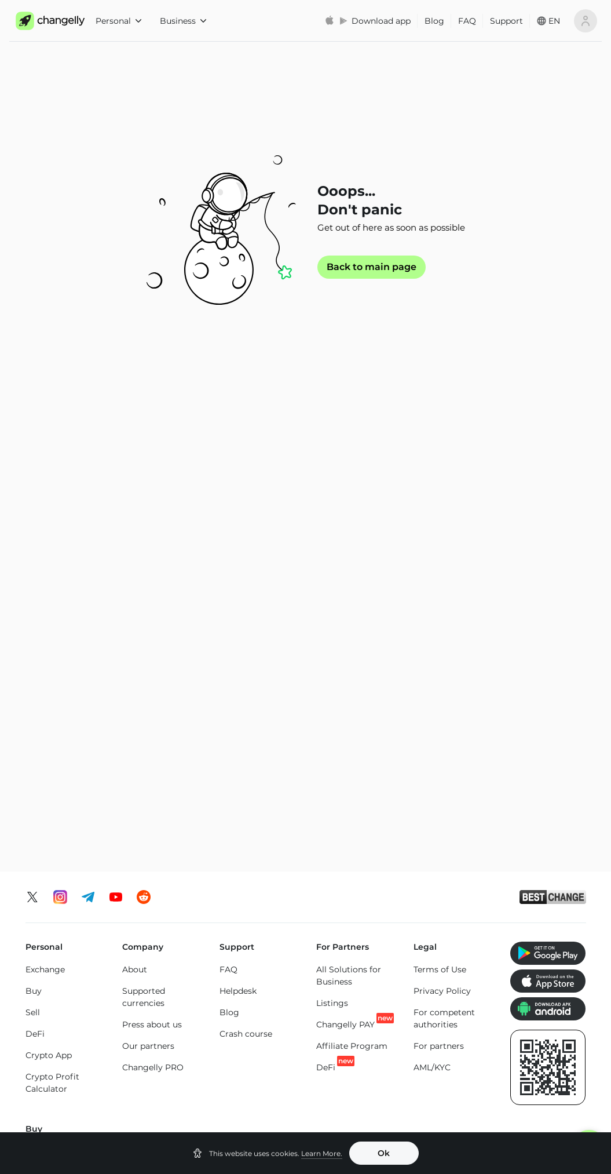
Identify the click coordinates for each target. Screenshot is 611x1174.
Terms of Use (440, 516)
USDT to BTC (387, 880)
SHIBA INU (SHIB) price (547, 1078)
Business (183, 21)
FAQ (467, 21)
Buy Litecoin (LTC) (62, 753)
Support (506, 21)
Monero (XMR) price (65, 1061)
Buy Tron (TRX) (248, 696)
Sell (32, 559)
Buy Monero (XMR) (160, 718)
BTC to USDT (164, 882)
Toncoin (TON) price (540, 1044)
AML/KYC (432, 614)
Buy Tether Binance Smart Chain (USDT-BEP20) (345, 806)
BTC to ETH (160, 903)
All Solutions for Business (348, 522)
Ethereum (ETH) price (69, 1040)
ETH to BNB (273, 923)
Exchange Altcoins (62, 983)
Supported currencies (143, 544)
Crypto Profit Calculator (52, 629)
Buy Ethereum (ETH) (55, 725)
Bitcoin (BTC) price (165, 1044)
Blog (434, 21)
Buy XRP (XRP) (152, 696)
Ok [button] (384, 1153)
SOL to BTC (496, 901)
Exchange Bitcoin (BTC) (61, 888)
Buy (33, 538)
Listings (332, 550)
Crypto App (48, 602)
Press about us (152, 571)
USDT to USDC (391, 901)
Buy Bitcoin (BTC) (61, 698)
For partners (439, 593)
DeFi (35, 580)
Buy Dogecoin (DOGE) (537, 736)
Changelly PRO (153, 614)
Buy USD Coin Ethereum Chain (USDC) (444, 708)
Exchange (45, 516)
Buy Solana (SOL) (157, 739)
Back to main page (371, 267)
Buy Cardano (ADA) (437, 748)
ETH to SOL (272, 944)
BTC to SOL (160, 946)
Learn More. (321, 1153)
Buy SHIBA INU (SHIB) (539, 702)
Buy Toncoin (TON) (256, 718)
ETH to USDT (275, 901)
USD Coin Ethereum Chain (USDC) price (264, 1050)
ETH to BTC (272, 880)
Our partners (148, 593)
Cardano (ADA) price (448, 1044)
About (134, 516)
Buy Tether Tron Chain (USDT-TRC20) (347, 754)
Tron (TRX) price (450, 1072)
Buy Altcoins (533, 764)
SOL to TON (497, 880)
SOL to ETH (496, 923)
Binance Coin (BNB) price (351, 1044)
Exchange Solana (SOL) (59, 955)
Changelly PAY (345, 571)
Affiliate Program (351, 593)
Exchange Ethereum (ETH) (66, 921)
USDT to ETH (387, 944)
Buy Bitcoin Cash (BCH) (446, 782)
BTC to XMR (161, 925)
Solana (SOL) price (361, 1072)
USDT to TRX (387, 923)
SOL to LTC (495, 944)
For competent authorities (444, 565)
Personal (118, 21)
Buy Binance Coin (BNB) (254, 745)
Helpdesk (238, 538)
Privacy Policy (442, 538)
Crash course (245, 580)
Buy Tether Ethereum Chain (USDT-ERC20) (348, 708)
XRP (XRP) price (170, 1072)
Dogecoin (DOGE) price (268, 1090)
